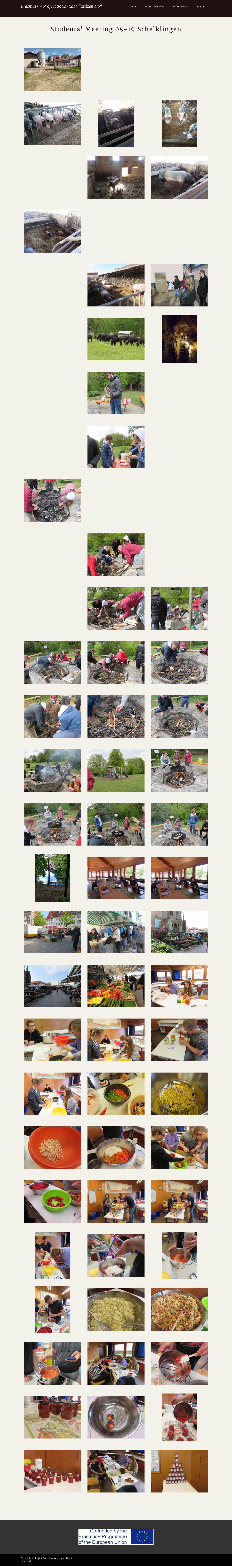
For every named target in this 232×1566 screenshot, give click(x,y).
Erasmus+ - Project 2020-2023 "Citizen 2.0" (61, 6)
